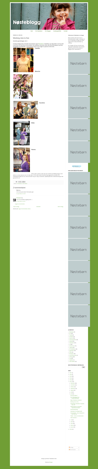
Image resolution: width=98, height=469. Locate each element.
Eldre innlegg (60, 206)
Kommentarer (72, 449)
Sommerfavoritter (72, 355)
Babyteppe (71, 332)
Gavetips (71, 336)
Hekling (70, 341)
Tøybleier (71, 359)
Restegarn (71, 353)
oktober (72, 386)
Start (32, 31)
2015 (71, 374)
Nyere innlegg (16, 206)
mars (72, 423)
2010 (71, 429)
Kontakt (65, 31)
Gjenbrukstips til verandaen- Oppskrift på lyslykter (76, 407)
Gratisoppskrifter (57, 31)
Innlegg (71, 447)
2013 (71, 378)
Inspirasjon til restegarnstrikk (76, 411)
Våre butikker (24, 183)
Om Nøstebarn (38, 31)
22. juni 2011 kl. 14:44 (20, 193)
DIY (70, 333)
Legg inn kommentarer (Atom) (24, 208)
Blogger (51, 462)
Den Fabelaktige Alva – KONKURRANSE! (75, 398)
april (72, 421)
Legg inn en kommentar (20, 203)
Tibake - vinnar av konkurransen (77, 415)
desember (73, 383)
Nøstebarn (41, 43)
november (73, 385)
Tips (70, 358)
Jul (69, 344)
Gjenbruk (71, 338)
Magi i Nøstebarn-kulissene (76, 400)
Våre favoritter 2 (73, 417)
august (72, 390)
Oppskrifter (71, 350)
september (73, 388)
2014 (71, 376)
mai (71, 419)
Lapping (71, 347)
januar (72, 427)
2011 (71, 381)
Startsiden (38, 206)
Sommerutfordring (74, 409)
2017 (71, 372)
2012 (71, 379)
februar (72, 425)
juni (71, 393)
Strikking (71, 356)
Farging (70, 335)
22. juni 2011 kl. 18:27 (20, 201)
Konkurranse (71, 345)
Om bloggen (48, 31)
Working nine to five (74, 401)
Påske (70, 352)
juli (71, 392)
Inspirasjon (71, 342)
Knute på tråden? (73, 395)
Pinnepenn (18, 197)
